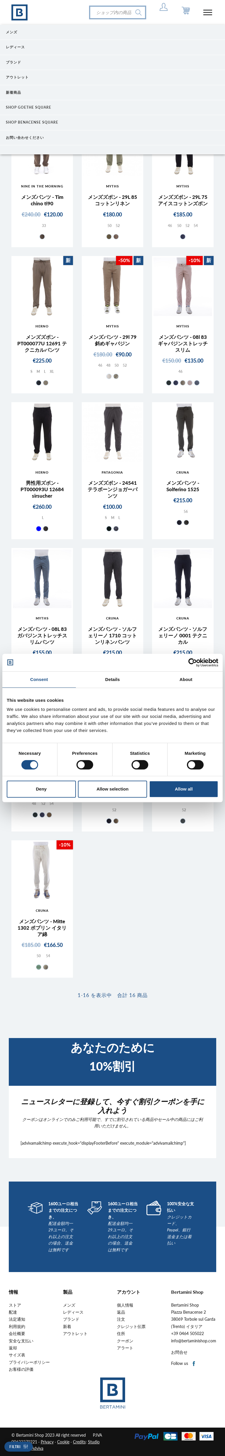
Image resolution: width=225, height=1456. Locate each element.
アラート (125, 1348)
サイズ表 (17, 1355)
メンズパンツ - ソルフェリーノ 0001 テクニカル (182, 635)
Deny (41, 788)
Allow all (184, 788)
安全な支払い (21, 1341)
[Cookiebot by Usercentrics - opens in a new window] (192, 662)
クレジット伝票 (131, 1326)
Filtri (15, 1447)
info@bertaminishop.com (193, 1341)
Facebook (194, 1364)
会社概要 (17, 1333)
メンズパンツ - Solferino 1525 (182, 486)
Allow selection (112, 788)
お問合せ (179, 1352)
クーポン (125, 1341)
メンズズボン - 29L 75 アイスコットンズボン (183, 200)
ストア (15, 1305)
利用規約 (17, 1326)
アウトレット (75, 1333)
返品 (121, 1312)
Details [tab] (112, 679)
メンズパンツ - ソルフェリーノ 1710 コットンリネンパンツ (112, 635)
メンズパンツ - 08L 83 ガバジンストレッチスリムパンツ (42, 635)
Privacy (47, 1441)
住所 (121, 1333)
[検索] (117, 12)
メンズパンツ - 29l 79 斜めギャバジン (112, 340)
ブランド (71, 1319)
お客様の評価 (21, 1369)
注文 (121, 1319)
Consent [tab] (39, 679)
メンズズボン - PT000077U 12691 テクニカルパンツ (42, 343)
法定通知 (17, 1319)
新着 (67, 1326)
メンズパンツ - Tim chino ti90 (42, 200)
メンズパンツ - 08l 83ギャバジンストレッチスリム (183, 343)
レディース (73, 1312)
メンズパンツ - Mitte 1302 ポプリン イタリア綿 (42, 927)
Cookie (63, 1441)
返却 (13, 1348)
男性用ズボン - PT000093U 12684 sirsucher (42, 489)
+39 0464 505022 (187, 1333)
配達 (13, 1312)
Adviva (37, 1448)
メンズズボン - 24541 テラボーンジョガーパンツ (112, 489)
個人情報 (125, 1305)
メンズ (69, 1305)
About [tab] (186, 679)
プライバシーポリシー (29, 1362)
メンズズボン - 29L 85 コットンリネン (112, 200)
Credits (79, 1441)
